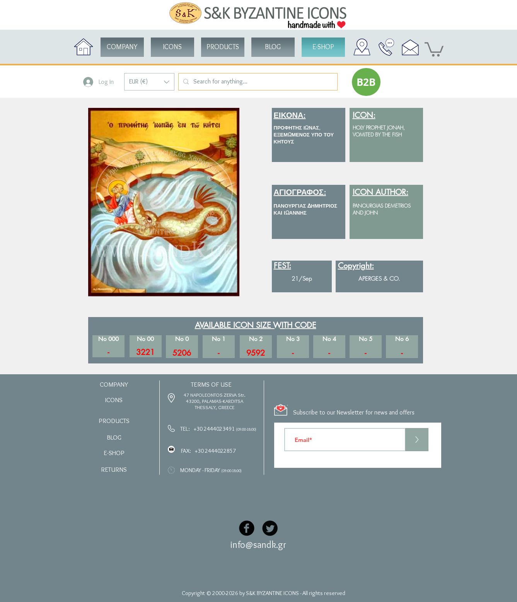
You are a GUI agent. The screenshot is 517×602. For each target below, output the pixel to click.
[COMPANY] (122, 47)
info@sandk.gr (258, 544)
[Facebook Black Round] (246, 528)
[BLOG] (273, 47)
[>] (416, 439)
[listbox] (149, 81)
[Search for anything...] (257, 81)
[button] (149, 81)
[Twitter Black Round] (270, 528)
